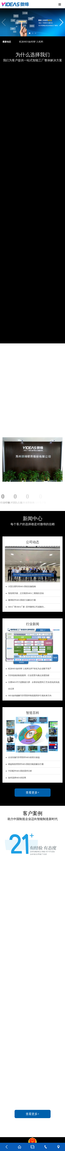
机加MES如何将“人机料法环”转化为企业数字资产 (29, 668)
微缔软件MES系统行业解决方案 (22, 600)
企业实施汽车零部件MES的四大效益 (24, 757)
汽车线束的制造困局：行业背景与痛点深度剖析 (28, 675)
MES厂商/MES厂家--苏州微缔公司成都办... (26, 607)
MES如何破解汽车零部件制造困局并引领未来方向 (30, 695)
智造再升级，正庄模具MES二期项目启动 (26, 593)
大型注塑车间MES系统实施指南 (22, 586)
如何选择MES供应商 (17, 778)
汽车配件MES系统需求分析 (20, 771)
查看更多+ (32, 792)
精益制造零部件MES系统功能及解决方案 (26, 764)
